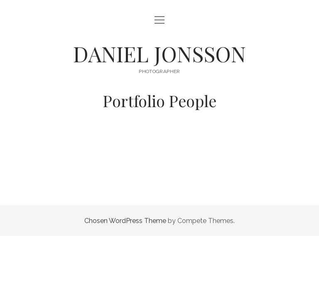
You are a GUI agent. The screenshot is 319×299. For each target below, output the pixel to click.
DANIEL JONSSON (159, 53)
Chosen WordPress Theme (125, 221)
